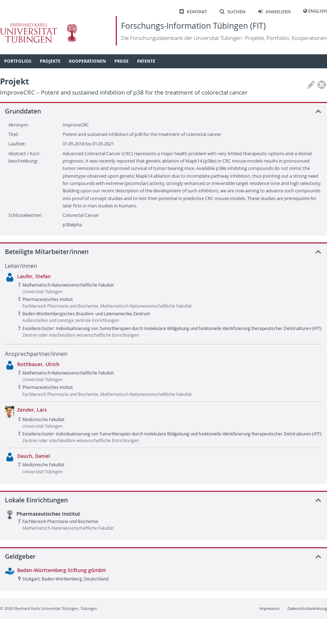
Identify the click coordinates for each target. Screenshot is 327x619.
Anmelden (274, 12)
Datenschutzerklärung (307, 608)
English (317, 11)
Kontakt (193, 12)
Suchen (233, 12)
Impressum (269, 608)
